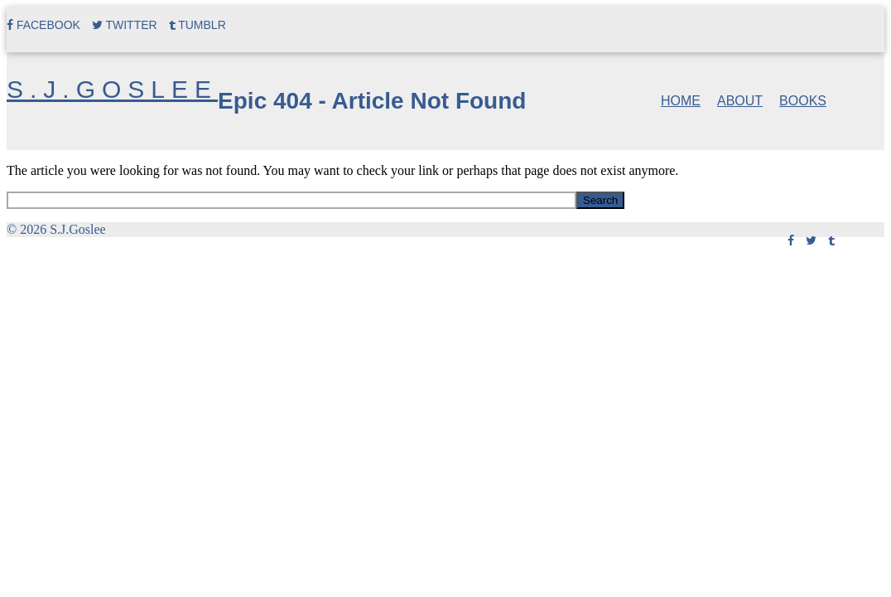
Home (681, 101)
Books (802, 101)
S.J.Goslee (112, 89)
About (740, 101)
